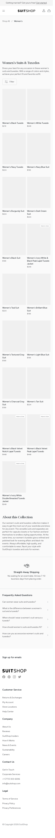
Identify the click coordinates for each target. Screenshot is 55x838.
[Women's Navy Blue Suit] (39, 153)
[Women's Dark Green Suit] (39, 199)
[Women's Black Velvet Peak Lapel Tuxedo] (39, 436)
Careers (6, 754)
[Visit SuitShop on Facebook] (3, 676)
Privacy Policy (8, 803)
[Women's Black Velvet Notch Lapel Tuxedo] (14, 436)
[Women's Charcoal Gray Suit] (14, 389)
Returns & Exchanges (12, 697)
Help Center (8, 711)
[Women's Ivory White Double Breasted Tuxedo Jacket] (14, 485)
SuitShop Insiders (10, 736)
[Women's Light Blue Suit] (39, 341)
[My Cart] (49, 10)
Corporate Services (11, 774)
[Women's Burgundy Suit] (14, 197)
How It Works (8, 740)
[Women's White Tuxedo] (39, 109)
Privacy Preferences (11, 808)
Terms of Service (10, 799)
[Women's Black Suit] (14, 244)
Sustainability (8, 750)
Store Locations (9, 707)
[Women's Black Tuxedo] (14, 109)
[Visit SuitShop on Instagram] (14, 676)
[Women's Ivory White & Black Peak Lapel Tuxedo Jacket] (39, 247)
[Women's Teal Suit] (14, 294)
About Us (6, 727)
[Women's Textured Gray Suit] (14, 342)
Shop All (6, 21)
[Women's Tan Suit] (39, 388)
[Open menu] (3, 11)
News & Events (9, 745)
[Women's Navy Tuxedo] (14, 153)
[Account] (43, 10)
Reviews (6, 731)
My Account (7, 702)
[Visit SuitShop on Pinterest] (9, 676)
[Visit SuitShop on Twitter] (19, 676)
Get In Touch (8, 770)
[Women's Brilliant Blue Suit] (39, 296)
